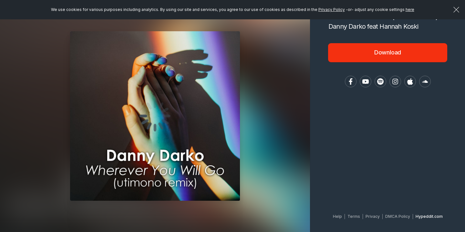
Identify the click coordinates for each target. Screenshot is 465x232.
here (410, 9)
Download (387, 52)
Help (337, 216)
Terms (353, 216)
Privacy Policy (331, 9)
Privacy (373, 216)
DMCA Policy (397, 216)
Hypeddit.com (429, 216)
